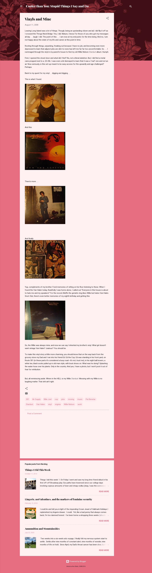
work (80, 404)
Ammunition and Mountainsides (42, 528)
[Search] (130, 7)
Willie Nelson (69, 404)
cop (56, 399)
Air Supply (36, 399)
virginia (58, 404)
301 (27, 399)
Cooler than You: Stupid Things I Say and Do (57, 6)
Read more (104, 491)
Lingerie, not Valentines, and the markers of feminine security (58, 499)
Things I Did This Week (37, 469)
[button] (107, 19)
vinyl (50, 404)
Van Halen (40, 404)
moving (71, 399)
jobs (63, 399)
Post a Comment (34, 413)
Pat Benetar (90, 399)
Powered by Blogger (76, 561)
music (79, 399)
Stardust (29, 404)
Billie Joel (48, 399)
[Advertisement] (124, 51)
